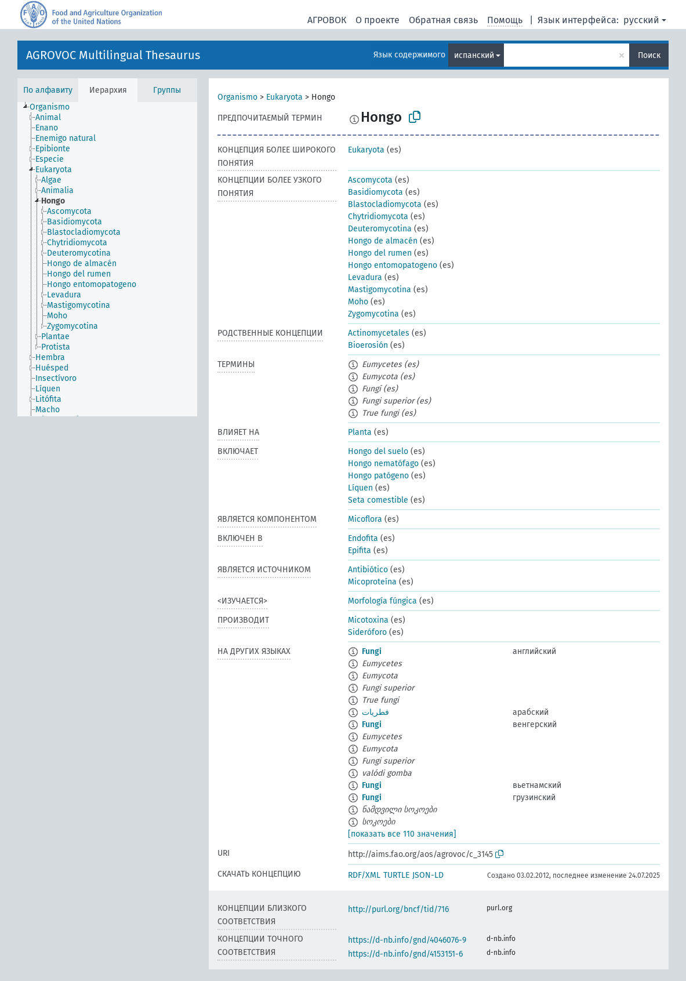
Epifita (359, 550)
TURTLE (396, 875)
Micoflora (365, 519)
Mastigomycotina (379, 290)
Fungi (372, 651)
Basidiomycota (375, 192)
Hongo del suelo (378, 451)
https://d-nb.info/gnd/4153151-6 (405, 954)
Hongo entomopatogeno (392, 265)
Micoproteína (372, 582)
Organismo (237, 97)
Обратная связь (443, 20)
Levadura (365, 277)
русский (641, 20)
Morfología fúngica (382, 601)
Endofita (363, 538)
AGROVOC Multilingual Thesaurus (113, 55)
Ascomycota (370, 180)
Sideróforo (367, 632)
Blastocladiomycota (385, 204)
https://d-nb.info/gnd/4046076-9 (407, 940)
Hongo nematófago (383, 463)
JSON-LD (428, 875)
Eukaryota (284, 97)
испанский (474, 55)
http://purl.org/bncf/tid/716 (398, 909)
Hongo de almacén (383, 241)
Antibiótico (368, 570)
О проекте (377, 20)
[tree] (107, 259)
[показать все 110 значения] (402, 834)
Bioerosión (368, 345)
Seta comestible (378, 500)
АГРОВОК (326, 20)
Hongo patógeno (378, 476)
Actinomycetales (378, 333)
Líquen (360, 488)
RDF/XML (364, 875)
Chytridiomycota (378, 216)
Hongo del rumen (380, 253)
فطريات (375, 712)
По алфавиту (47, 90)
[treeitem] (54, 107)
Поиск (649, 55)
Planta (360, 432)
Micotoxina (368, 620)
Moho (358, 302)
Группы (167, 90)
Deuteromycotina (380, 229)
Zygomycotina (373, 314)
